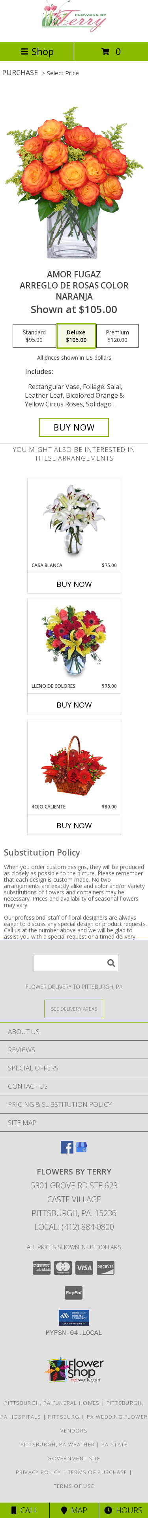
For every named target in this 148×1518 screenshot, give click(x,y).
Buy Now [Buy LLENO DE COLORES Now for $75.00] (74, 705)
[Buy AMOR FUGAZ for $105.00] (74, 427)
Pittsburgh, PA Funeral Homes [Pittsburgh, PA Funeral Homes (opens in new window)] (51, 1402)
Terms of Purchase (97, 1472)
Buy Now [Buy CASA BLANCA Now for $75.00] (74, 584)
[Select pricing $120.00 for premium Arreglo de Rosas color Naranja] (117, 335)
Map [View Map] (74, 1510)
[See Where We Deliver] (74, 1008)
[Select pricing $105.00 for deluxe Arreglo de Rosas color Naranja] (76, 335)
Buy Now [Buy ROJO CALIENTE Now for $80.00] (74, 825)
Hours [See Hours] (123, 1510)
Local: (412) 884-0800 (74, 1227)
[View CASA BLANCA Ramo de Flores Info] (74, 520)
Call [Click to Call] (24, 1510)
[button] (74, 1318)
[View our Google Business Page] (81, 1151)
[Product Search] (75, 963)
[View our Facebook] (67, 1151)
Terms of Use (74, 1486)
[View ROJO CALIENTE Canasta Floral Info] (74, 761)
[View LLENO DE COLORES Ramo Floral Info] (74, 641)
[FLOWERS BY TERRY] (74, 30)
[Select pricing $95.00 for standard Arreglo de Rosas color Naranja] (34, 335)
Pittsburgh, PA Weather (58, 1444)
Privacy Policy (38, 1472)
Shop (37, 51)
